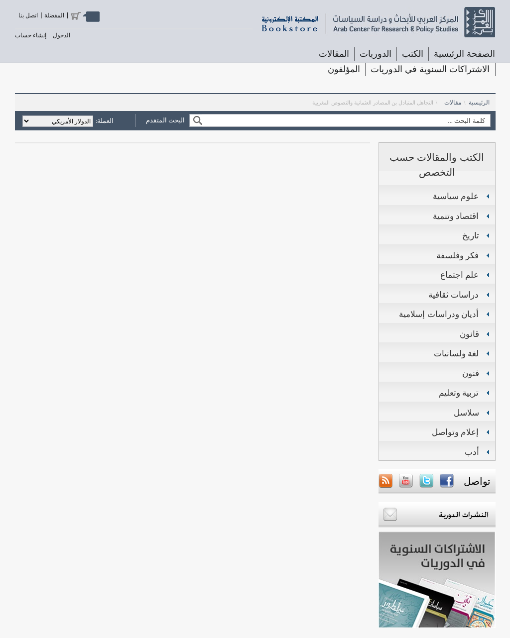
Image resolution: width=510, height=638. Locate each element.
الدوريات (375, 54)
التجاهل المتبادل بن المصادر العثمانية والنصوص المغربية (372, 103)
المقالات (334, 54)
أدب (472, 452)
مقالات (452, 102)
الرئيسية (479, 102)
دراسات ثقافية (453, 295)
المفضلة (54, 15)
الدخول (61, 35)
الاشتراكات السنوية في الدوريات (430, 69)
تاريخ (470, 235)
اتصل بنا (28, 15)
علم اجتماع (459, 275)
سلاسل (466, 413)
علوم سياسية (456, 196)
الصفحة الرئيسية (464, 54)
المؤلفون (344, 69)
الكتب (412, 54)
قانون (469, 334)
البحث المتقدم (165, 120)
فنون (470, 373)
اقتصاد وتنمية (456, 216)
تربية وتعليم (459, 393)
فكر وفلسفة (457, 255)
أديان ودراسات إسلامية (439, 314)
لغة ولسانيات (456, 353)
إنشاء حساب (30, 35)
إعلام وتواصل (455, 432)
